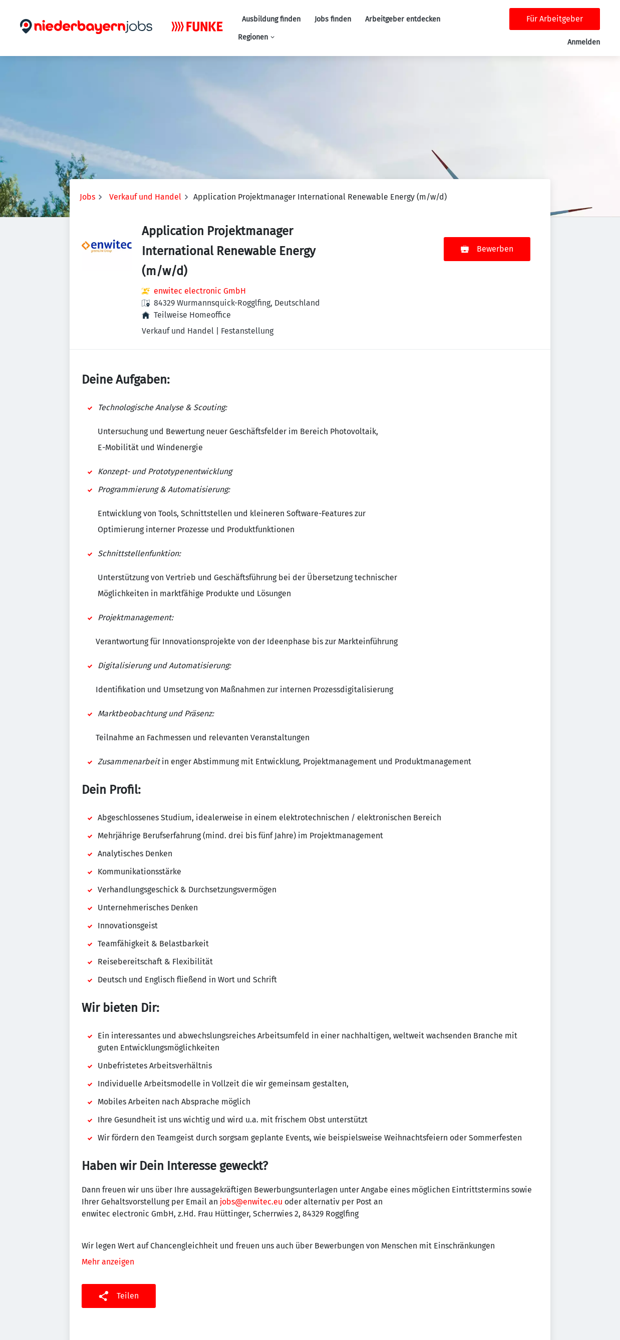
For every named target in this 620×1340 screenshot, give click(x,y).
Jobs (87, 197)
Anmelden (583, 42)
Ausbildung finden (271, 19)
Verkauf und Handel (145, 197)
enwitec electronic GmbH (200, 291)
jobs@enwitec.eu (251, 1201)
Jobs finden (333, 19)
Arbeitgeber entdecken (402, 19)
